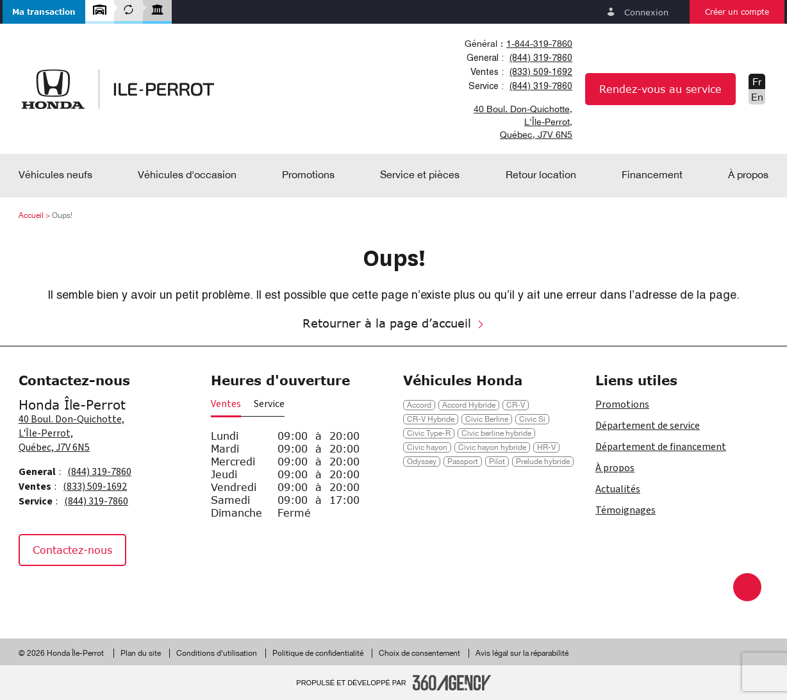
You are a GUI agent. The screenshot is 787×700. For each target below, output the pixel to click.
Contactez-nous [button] (72, 550)
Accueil (31, 215)
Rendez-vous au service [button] (660, 89)
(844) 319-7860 (540, 58)
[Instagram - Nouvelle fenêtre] (67, 592)
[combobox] (516, 44)
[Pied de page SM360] (452, 682)
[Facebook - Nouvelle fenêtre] (35, 592)
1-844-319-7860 (539, 43)
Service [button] (269, 404)
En (757, 97)
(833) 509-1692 (540, 72)
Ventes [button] (226, 404)
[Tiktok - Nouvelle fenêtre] (96, 592)
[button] (44, 12)
